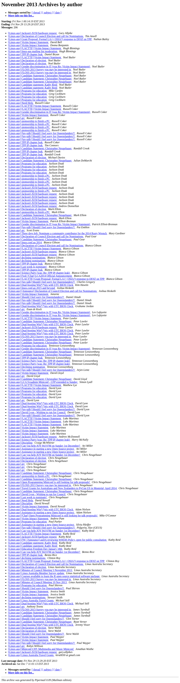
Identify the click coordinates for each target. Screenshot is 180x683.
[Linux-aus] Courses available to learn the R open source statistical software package (54, 576)
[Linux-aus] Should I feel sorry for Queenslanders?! (36, 297)
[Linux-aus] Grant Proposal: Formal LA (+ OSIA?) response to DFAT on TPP (50, 39)
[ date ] (57, 12)
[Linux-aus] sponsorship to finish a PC (29, 121)
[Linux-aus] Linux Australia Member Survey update (36, 573)
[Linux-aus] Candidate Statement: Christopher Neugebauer (40, 75)
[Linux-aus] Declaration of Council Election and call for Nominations (46, 36)
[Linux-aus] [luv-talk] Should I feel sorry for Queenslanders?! (41, 133)
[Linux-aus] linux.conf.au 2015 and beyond (31, 288)
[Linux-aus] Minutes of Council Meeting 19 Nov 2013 (37, 582)
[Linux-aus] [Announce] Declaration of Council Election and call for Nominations (52, 291)
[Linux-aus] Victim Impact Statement (28, 42)
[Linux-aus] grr (16, 118)
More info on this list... (21, 15)
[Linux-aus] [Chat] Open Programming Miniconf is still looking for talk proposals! (53, 515)
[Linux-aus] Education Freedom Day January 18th (35, 548)
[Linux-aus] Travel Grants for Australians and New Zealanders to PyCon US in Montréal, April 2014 (62, 488)
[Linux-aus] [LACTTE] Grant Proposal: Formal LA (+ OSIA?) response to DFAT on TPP (56, 278)
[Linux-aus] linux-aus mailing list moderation (33, 51)
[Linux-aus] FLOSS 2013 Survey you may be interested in (40, 69)
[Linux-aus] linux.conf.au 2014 (25, 242)
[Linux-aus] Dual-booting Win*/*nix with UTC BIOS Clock (41, 285)
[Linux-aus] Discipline (20, 442)
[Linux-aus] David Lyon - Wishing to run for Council (37, 412)
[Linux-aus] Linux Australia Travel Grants (31, 600)
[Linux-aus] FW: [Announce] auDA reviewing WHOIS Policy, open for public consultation (57, 539)
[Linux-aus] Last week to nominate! (27, 266)
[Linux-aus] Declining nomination (27, 366)
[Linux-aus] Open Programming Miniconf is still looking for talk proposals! (49, 482)
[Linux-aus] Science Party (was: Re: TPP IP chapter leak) (39, 272)
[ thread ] (37, 12)
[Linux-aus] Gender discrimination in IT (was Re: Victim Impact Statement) (49, 66)
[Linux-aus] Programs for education (27, 90)
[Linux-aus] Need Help (21, 102)
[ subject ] (47, 12)
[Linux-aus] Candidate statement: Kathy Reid (33, 84)
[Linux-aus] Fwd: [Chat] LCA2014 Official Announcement (40, 275)
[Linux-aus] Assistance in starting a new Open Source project (41, 448)
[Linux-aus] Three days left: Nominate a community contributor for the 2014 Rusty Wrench (57, 233)
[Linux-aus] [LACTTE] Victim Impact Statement (35, 48)
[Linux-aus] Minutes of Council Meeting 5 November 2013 (40, 570)
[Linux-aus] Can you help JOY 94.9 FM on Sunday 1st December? (44, 445)
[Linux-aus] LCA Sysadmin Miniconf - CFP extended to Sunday (43, 382)
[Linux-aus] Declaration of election (27, 60)
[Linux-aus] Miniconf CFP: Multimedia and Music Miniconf (41, 649)
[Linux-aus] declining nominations (27, 257)
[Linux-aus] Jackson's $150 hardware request (32, 33)
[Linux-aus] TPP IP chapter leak (25, 54)
